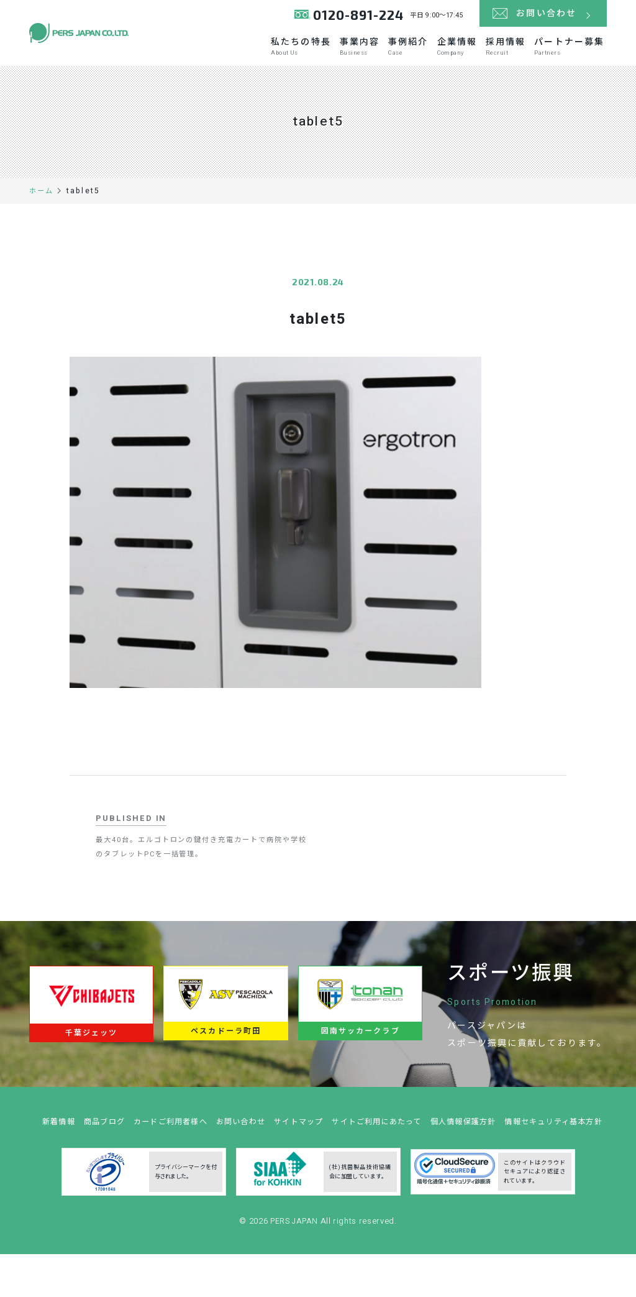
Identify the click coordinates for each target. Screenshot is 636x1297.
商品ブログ (145, 1147)
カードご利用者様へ (216, 1147)
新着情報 (96, 1147)
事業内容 (347, 57)
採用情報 (504, 57)
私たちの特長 (285, 57)
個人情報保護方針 (529, 1147)
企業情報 (452, 57)
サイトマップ (353, 1147)
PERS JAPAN (295, 1268)
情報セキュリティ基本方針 (323, 1169)
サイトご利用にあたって (437, 1147)
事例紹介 (399, 57)
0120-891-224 (357, 18)
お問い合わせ (292, 1147)
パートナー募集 (572, 57)
